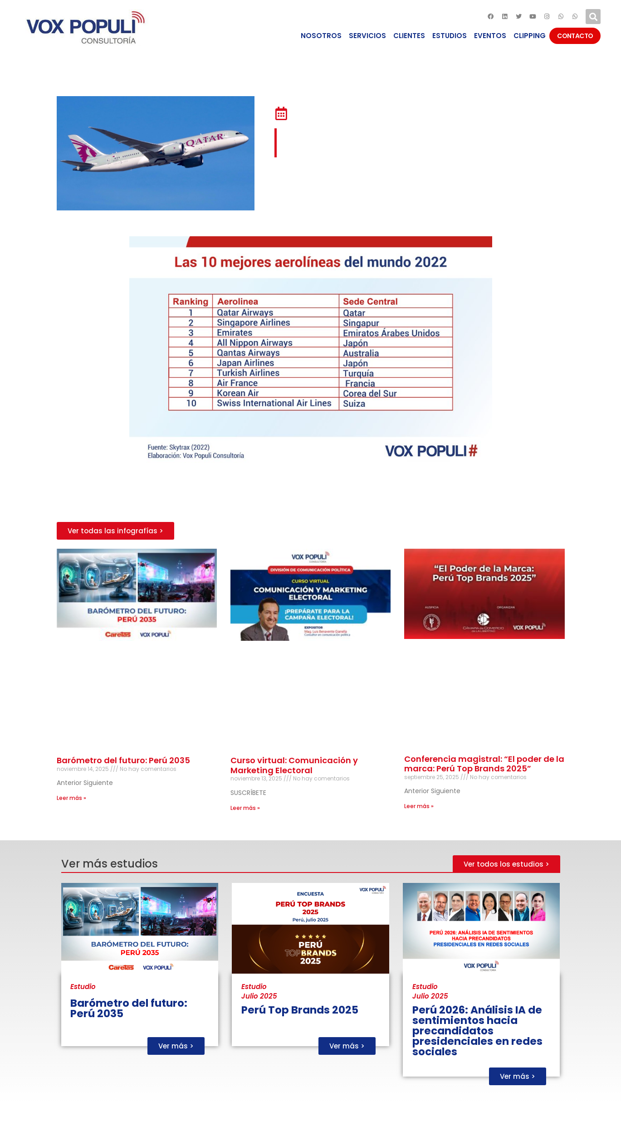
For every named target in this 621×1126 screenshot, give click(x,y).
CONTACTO (575, 35)
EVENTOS (490, 35)
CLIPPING (529, 35)
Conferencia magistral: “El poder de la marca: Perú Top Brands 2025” (484, 764)
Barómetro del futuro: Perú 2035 (123, 760)
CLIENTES (409, 35)
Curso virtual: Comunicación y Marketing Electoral (294, 765)
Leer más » (71, 798)
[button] (115, 531)
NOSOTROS (321, 35)
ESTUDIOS (449, 35)
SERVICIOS (367, 35)
